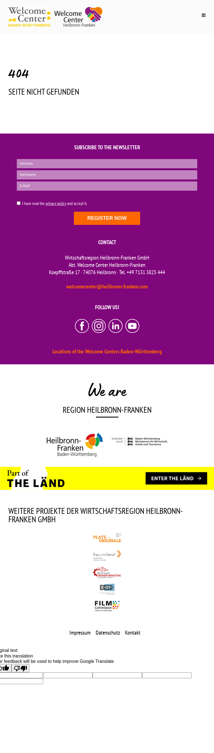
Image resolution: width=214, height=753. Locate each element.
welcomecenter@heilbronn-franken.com (107, 286)
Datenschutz (108, 632)
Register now (107, 218)
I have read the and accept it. (54, 203)
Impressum (80, 632)
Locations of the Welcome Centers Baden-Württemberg (107, 351)
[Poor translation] (20, 668)
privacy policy (56, 203)
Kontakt (132, 632)
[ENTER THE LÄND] (176, 478)
